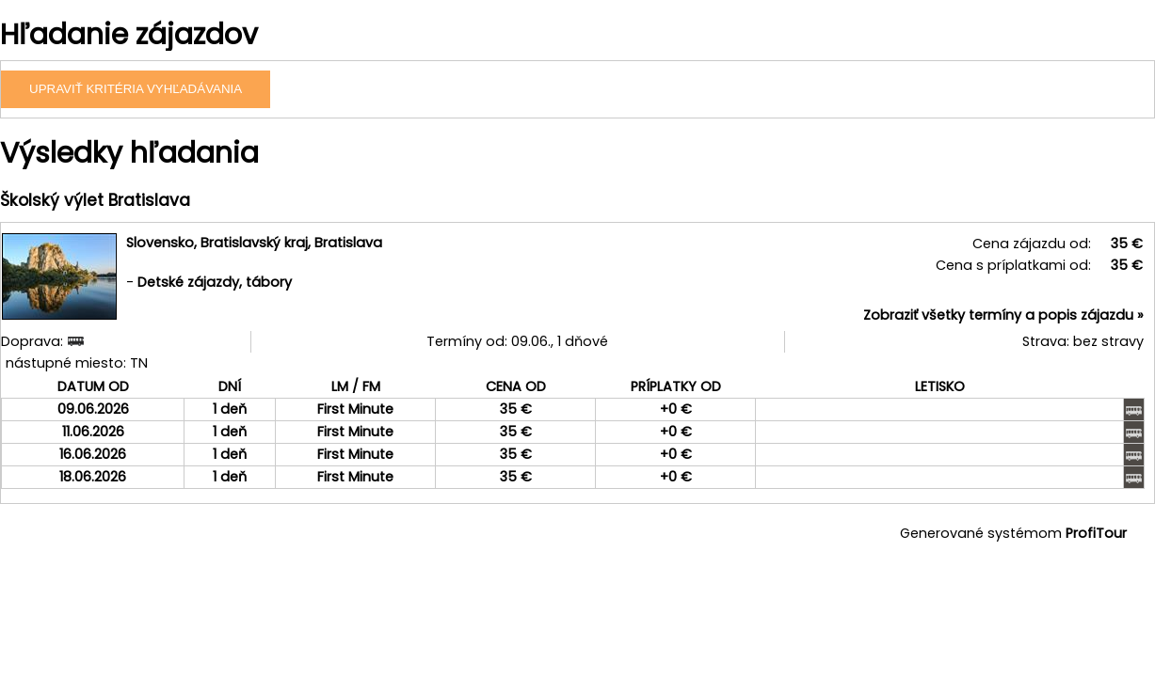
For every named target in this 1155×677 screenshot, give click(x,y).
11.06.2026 (93, 431)
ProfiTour (1096, 533)
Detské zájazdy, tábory (214, 282)
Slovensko (160, 242)
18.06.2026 (92, 476)
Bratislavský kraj (254, 242)
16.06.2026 (92, 454)
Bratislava (348, 242)
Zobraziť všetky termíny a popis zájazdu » (1003, 315)
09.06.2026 (93, 409)
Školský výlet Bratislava (95, 200)
